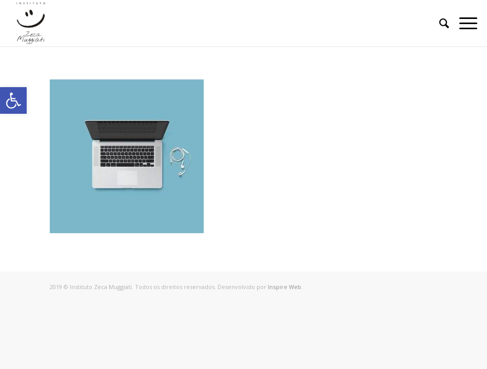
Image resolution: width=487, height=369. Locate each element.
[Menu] (463, 23)
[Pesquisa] (439, 23)
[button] (13, 100)
